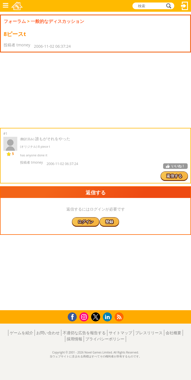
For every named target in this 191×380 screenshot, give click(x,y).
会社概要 (173, 332)
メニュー (5, 6)
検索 (168, 6)
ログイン (184, 6)
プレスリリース (149, 332)
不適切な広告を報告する (84, 332)
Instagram (84, 316)
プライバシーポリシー (104, 338)
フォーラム (15, 21)
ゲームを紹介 (21, 332)
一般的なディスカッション (57, 21)
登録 (109, 221)
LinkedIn (108, 317)
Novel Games (17, 6)
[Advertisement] (44, 90)
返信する (174, 175)
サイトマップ (120, 332)
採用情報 (74, 338)
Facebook (74, 316)
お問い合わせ (48, 332)
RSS (120, 316)
